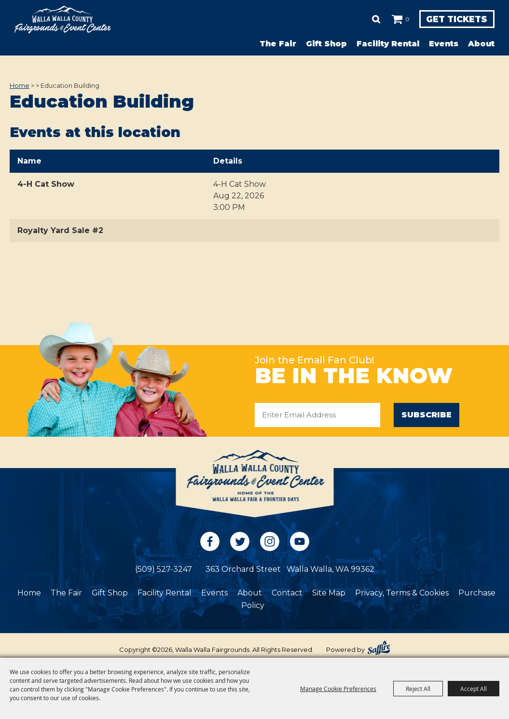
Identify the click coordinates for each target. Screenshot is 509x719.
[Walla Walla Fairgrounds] (62, 19)
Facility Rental (388, 43)
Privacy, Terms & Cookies (402, 592)
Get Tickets (454, 19)
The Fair (278, 43)
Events (443, 43)
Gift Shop (326, 43)
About (481, 43)
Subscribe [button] (426, 414)
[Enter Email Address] (317, 415)
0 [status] (402, 19)
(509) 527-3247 (163, 569)
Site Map (328, 592)
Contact (287, 592)
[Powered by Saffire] (379, 647)
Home (19, 85)
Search (371, 19)
